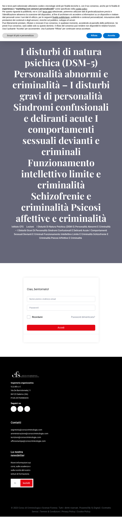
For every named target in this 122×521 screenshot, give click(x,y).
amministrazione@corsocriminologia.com (29, 436)
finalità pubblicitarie (61, 497)
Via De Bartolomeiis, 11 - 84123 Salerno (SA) (30, 6)
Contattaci (103, 4)
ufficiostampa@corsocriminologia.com (28, 444)
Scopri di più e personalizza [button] (20, 515)
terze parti (47, 491)
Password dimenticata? (83, 320)
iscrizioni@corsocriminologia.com (26, 440)
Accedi (61, 330)
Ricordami (37, 320)
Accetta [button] (111, 515)
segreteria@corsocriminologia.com (26, 2)
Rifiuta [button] (94, 515)
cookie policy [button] (81, 489)
